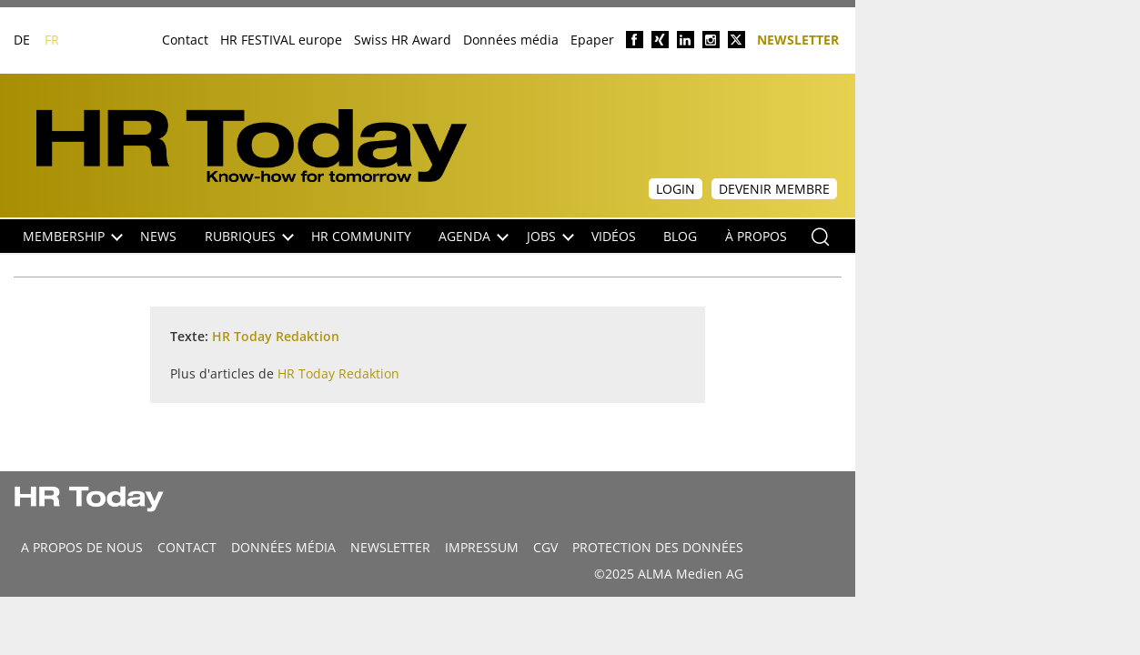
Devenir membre (774, 188)
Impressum (482, 547)
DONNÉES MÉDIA (283, 547)
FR (52, 39)
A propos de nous (82, 547)
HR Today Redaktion (275, 336)
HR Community (361, 236)
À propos (756, 236)
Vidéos (613, 236)
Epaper (592, 39)
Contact (185, 39)
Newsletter (798, 38)
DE (22, 39)
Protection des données (657, 547)
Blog (680, 236)
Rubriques (249, 236)
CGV (545, 547)
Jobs (550, 236)
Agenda (474, 236)
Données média (511, 39)
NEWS (158, 236)
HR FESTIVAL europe (281, 39)
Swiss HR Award (402, 39)
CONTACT (187, 547)
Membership (73, 236)
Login (675, 188)
